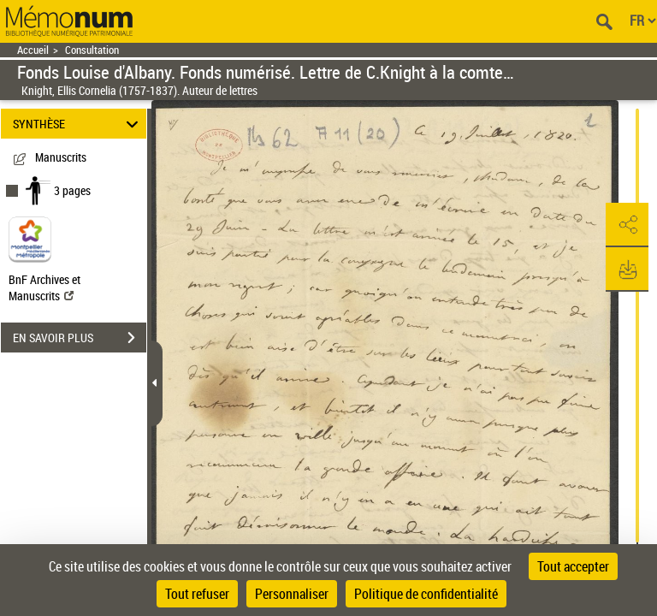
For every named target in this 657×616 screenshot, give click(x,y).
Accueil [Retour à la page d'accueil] (33, 50)
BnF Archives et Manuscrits (44, 287)
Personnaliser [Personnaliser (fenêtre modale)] (291, 593)
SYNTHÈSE (78, 124)
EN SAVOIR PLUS (79, 338)
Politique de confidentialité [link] (426, 593)
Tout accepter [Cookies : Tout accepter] (573, 566)
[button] (627, 225)
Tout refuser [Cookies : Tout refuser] (197, 593)
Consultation (92, 50)
